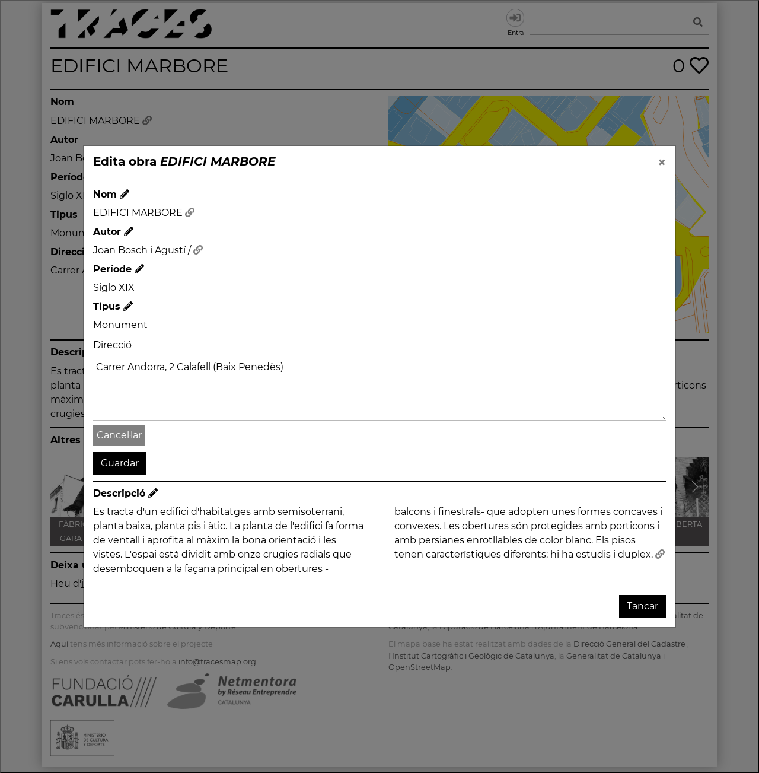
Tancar (642, 606)
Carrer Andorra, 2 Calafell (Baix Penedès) (379, 389)
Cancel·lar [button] (119, 435)
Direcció (112, 345)
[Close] (661, 162)
